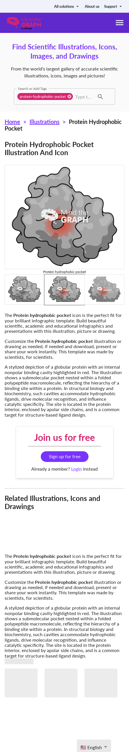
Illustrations (45, 121)
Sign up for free (64, 456)
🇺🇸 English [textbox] (91, 747)
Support (113, 6)
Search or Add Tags (32, 88)
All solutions (67, 6)
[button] (45, 96)
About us (92, 6)
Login (76, 468)
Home (12, 121)
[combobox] (84, 96)
